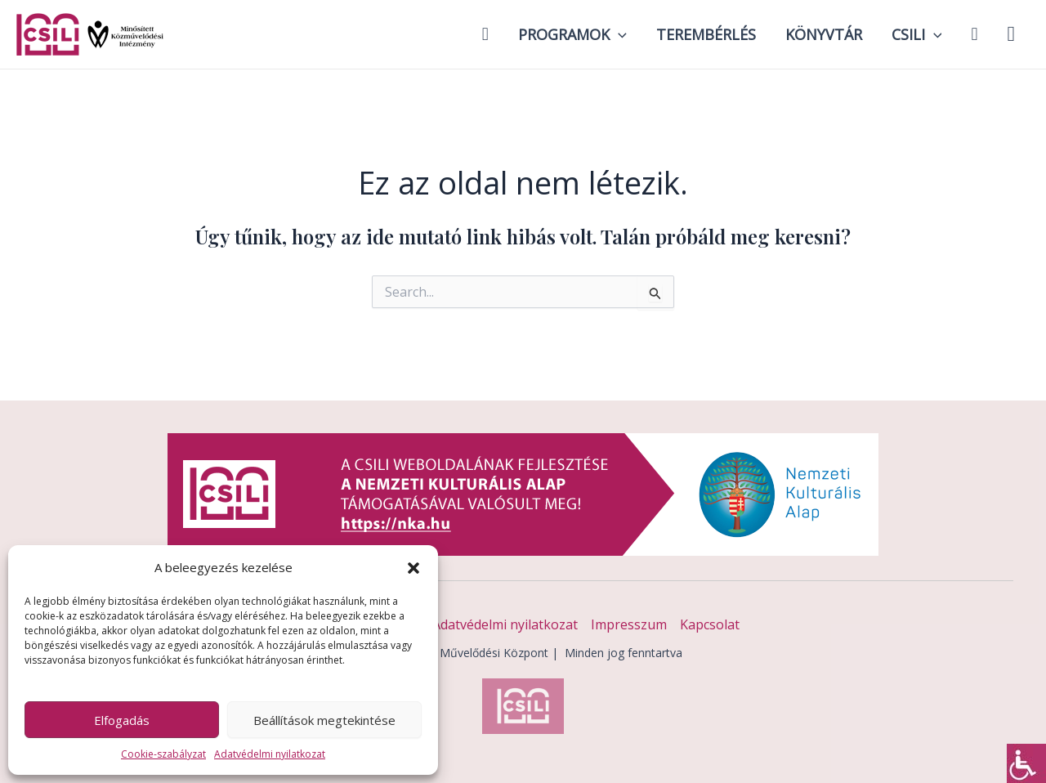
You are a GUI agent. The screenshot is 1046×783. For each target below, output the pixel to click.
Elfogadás (122, 720)
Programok (572, 34)
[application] (618, 34)
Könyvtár (823, 34)
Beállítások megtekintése (324, 720)
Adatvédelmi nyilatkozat (269, 754)
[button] (413, 568)
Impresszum (629, 624)
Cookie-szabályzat (163, 754)
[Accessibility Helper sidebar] (1026, 763)
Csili (917, 34)
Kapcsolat (710, 624)
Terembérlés (706, 34)
